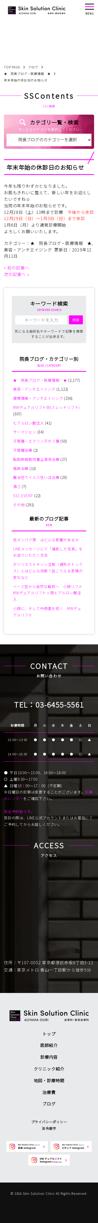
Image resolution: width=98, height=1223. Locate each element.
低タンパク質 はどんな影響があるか (46, 539)
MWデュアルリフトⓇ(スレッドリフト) (46, 407)
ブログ (48, 1104)
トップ (48, 1034)
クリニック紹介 (49, 1069)
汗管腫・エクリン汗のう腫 (36, 441)
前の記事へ (18, 267)
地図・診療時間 (49, 1080)
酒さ (17, 486)
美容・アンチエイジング (28, 249)
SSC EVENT (23, 495)
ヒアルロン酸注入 (28, 423)
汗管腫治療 (22, 450)
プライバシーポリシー (49, 1121)
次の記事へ (15, 274)
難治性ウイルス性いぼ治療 (36, 477)
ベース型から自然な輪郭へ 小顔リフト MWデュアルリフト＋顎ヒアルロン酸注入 (49, 593)
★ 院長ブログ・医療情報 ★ (61, 243)
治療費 (48, 1092)
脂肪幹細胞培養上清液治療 (36, 459)
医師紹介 (49, 1045)
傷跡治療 (20, 468)
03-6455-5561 (60, 704)
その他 (19, 504)
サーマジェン (24, 431)
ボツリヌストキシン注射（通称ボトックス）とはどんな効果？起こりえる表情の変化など (48, 571)
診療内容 (49, 1057)
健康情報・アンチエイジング (38, 398)
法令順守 (49, 1128)
